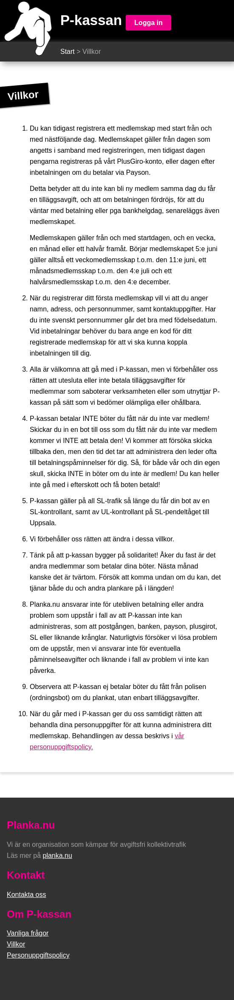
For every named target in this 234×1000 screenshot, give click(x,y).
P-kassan (91, 20)
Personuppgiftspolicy (38, 955)
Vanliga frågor (27, 933)
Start (67, 51)
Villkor (16, 944)
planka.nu (57, 855)
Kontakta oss (26, 894)
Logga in (148, 22)
